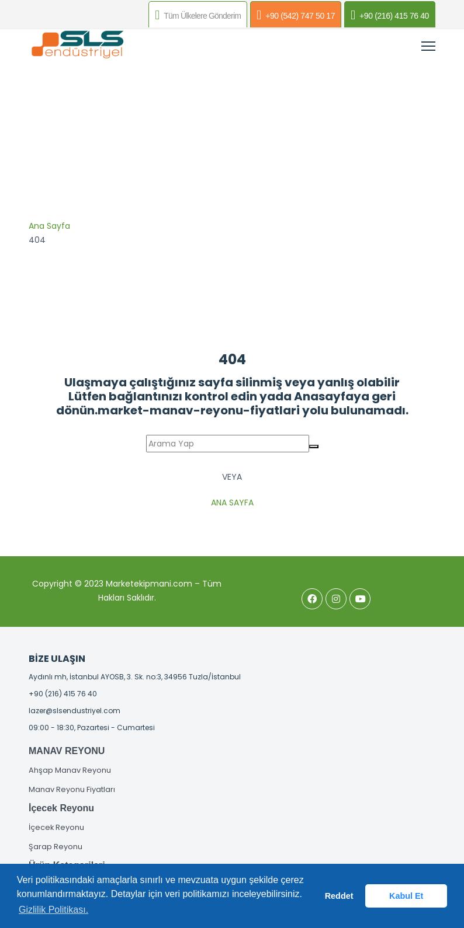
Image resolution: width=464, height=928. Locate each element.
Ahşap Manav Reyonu (70, 770)
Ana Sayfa (49, 226)
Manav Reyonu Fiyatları (72, 789)
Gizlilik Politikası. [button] (53, 910)
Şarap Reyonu (55, 847)
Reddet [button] (339, 896)
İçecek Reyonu (56, 827)
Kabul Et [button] (406, 896)
